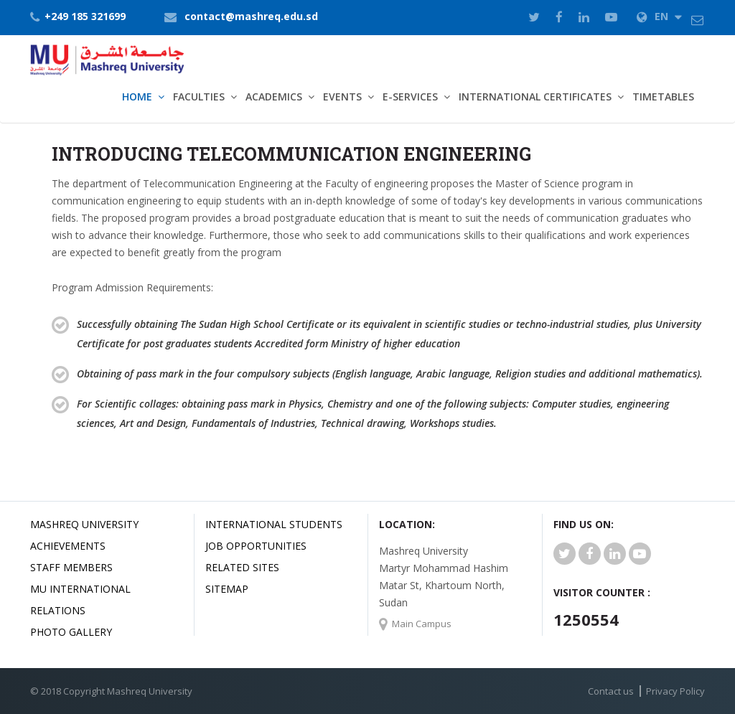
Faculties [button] (199, 96)
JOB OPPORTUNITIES (255, 546)
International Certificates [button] (535, 96)
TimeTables (663, 96)
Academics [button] (273, 96)
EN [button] (659, 16)
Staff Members (71, 567)
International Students (273, 524)
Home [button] (137, 96)
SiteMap (226, 589)
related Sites (242, 567)
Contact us (611, 691)
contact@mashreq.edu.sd (251, 16)
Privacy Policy (675, 691)
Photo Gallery (71, 632)
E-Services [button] (410, 96)
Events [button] (342, 96)
